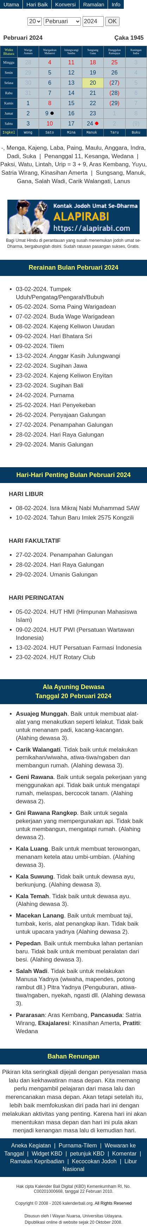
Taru (114, 133)
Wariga (28, 50)
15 (71, 103)
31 (28, 93)
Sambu (71, 53)
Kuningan (136, 50)
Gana (93, 53)
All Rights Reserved (113, 1203)
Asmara (28, 53)
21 (93, 93)
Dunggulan (114, 50)
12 (71, 73)
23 (93, 113)
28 (28, 62)
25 (114, 62)
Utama (11, 4)
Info (115, 4)
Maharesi (49, 53)
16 (71, 113)
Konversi (65, 4)
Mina (71, 133)
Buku (136, 133)
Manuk (92, 133)
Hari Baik (37, 4)
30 (28, 83)
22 (93, 103)
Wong (28, 133)
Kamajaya (114, 53)
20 (93, 83)
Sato (49, 133)
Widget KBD (47, 1154)
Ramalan (93, 4)
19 (93, 73)
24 (91, 124)
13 (71, 83)
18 (93, 62)
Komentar (124, 1154)
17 (71, 124)
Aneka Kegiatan (31, 1145)
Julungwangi (71, 50)
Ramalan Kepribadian (37, 1161)
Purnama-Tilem (78, 1145)
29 (28, 73)
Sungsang (93, 50)
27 (114, 83)
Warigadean (49, 50)
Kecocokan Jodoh (94, 1161)
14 (71, 93)
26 (114, 73)
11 (71, 62)
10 (49, 124)
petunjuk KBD (87, 1154)
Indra (136, 53)
